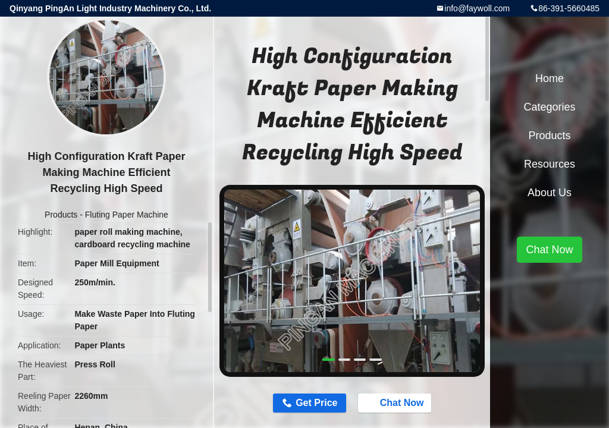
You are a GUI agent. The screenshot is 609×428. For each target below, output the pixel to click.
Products (61, 214)
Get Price (316, 403)
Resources (549, 164)
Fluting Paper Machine (126, 214)
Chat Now (396, 402)
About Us (550, 193)
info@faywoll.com (477, 8)
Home (549, 78)
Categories (549, 107)
